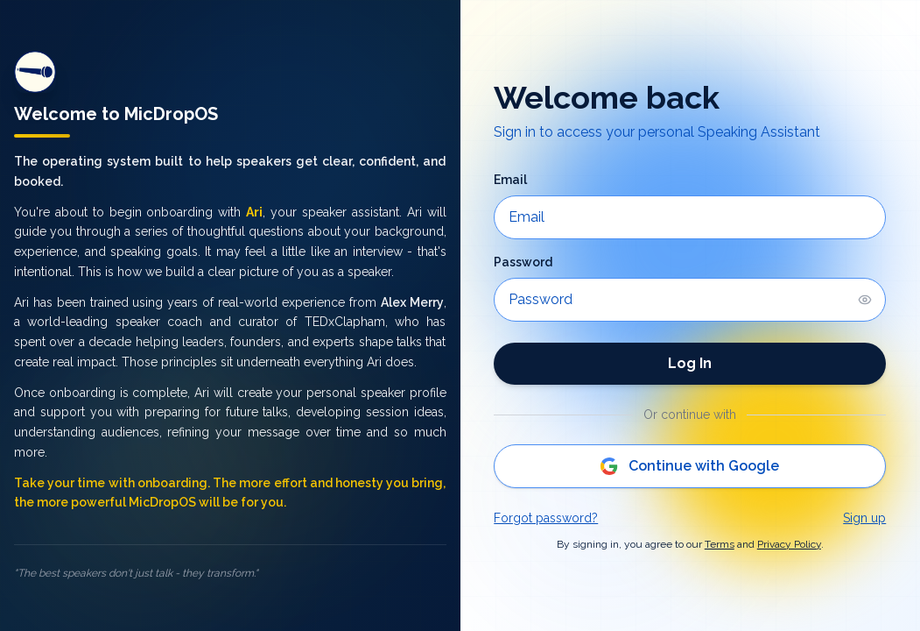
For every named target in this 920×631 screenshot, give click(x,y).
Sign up (864, 518)
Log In (690, 363)
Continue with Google (689, 466)
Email (510, 180)
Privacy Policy (789, 544)
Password (523, 262)
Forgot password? (546, 518)
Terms (719, 544)
